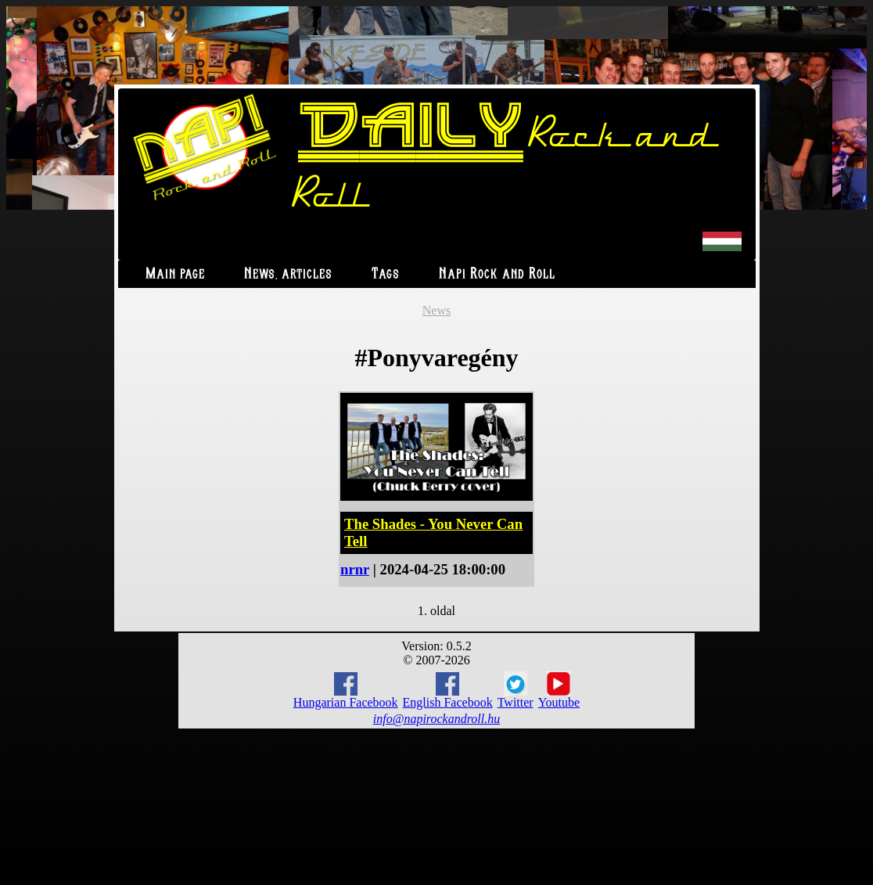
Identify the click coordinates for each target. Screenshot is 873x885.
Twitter (516, 690)
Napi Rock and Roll (497, 274)
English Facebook (448, 690)
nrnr (354, 569)
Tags (386, 274)
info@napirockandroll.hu (436, 718)
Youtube (559, 690)
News (436, 310)
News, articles (288, 274)
